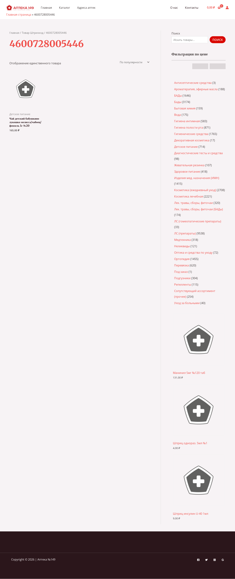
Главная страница (18, 15)
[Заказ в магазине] (133, 62)
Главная (46, 8)
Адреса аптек (86, 8)
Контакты (192, 8)
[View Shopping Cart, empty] (213, 8)
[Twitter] (206, 560)
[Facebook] (198, 560)
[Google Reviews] (223, 560)
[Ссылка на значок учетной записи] (227, 7)
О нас (176, 8)
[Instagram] (214, 560)
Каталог (64, 8)
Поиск (176, 33)
